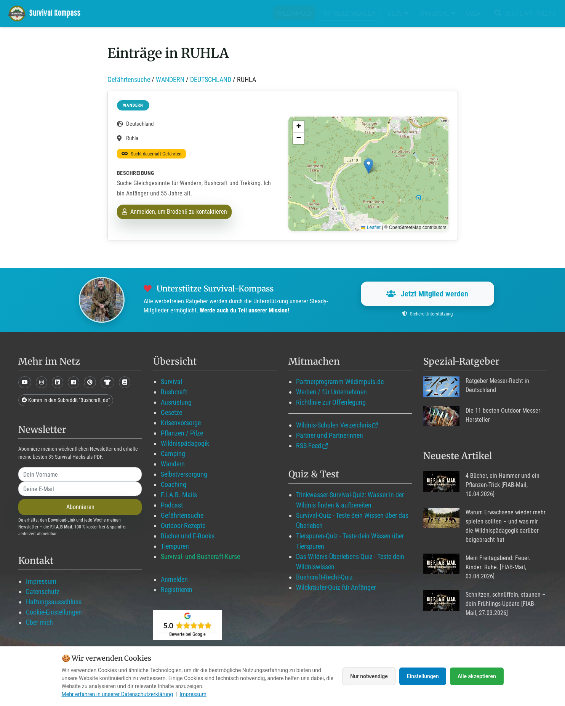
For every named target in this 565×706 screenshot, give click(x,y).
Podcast (172, 505)
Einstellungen (423, 676)
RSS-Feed (308, 446)
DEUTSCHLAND (210, 79)
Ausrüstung (176, 402)
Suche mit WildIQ (523, 13)
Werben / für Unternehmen (331, 392)
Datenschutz (42, 592)
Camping (173, 454)
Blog (398, 13)
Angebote (437, 13)
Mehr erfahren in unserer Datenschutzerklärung (117, 694)
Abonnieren (80, 507)
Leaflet (370, 227)
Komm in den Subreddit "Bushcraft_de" (66, 400)
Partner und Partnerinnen (329, 435)
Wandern (173, 464)
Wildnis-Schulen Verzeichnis (333, 425)
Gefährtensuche (128, 79)
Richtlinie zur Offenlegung (331, 402)
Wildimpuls (294, 13)
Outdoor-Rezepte (183, 526)
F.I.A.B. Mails (179, 495)
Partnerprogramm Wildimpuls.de (340, 382)
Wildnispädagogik (185, 443)
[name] (80, 474)
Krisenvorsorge (181, 423)
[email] (80, 489)
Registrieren (176, 590)
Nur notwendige (368, 676)
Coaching (173, 484)
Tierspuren (175, 546)
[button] (368, 166)
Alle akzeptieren (477, 676)
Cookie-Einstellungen (54, 612)
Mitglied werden (349, 13)
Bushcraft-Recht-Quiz (324, 577)
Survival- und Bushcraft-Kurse (200, 556)
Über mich (39, 622)
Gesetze (171, 412)
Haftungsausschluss (54, 602)
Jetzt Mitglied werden (427, 293)
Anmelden (174, 579)
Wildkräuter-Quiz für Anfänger (336, 587)
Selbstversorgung (184, 474)
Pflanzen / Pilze (182, 433)
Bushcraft (174, 392)
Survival (171, 382)
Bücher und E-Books (187, 536)
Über (473, 13)
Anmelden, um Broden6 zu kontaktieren (174, 211)
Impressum (41, 581)
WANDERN (170, 79)
